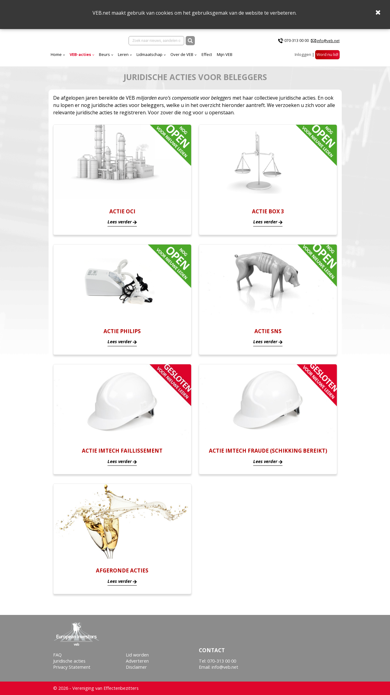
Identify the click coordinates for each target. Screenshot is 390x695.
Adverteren (137, 661)
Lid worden (137, 655)
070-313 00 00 (296, 43)
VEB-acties (134, 59)
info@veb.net (328, 43)
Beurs (158, 59)
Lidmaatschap (203, 59)
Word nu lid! (327, 59)
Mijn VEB (278, 59)
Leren (177, 59)
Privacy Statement (71, 667)
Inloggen (303, 59)
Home (109, 59)
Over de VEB (235, 59)
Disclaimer (136, 667)
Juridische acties (69, 661)
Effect (260, 59)
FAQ (57, 655)
